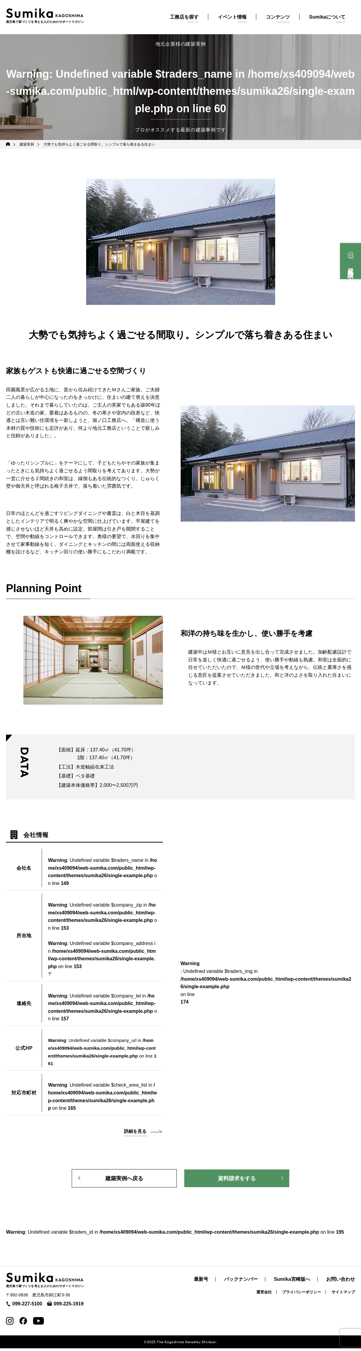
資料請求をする (237, 1179)
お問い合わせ (340, 1282)
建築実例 (27, 144)
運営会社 (264, 1295)
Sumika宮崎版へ (292, 1282)
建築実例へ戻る (124, 1179)
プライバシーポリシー (301, 1295)
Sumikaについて (327, 19)
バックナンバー (241, 1282)
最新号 (201, 1282)
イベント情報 (232, 19)
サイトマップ (343, 1295)
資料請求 (350, 266)
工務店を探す (184, 19)
